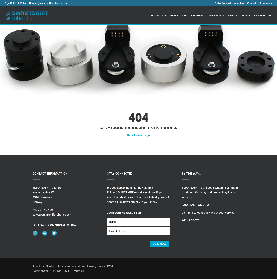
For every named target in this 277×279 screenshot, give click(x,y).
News (231, 15)
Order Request (223, 3)
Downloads (265, 3)
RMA (110, 266)
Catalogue (214, 15)
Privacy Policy (96, 266)
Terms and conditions (71, 266)
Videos (245, 15)
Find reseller (262, 15)
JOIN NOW (159, 244)
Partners (197, 15)
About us (239, 3)
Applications (179, 15)
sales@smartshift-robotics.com (52, 214)
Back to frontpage (138, 135)
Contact (251, 3)
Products (157, 15)
